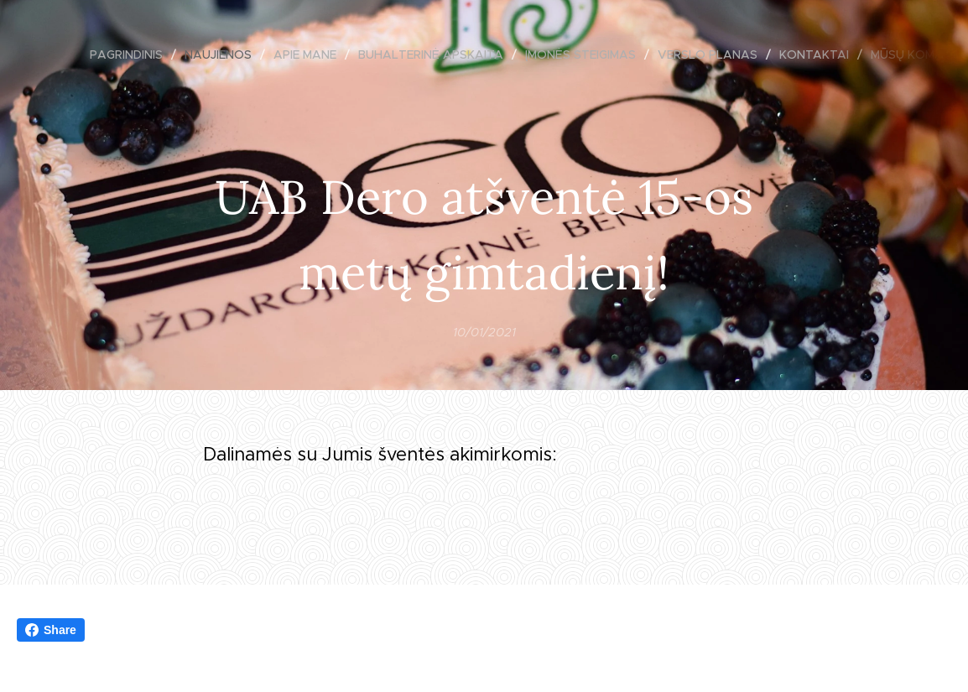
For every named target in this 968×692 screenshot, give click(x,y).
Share (50, 630)
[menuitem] (131, 54)
